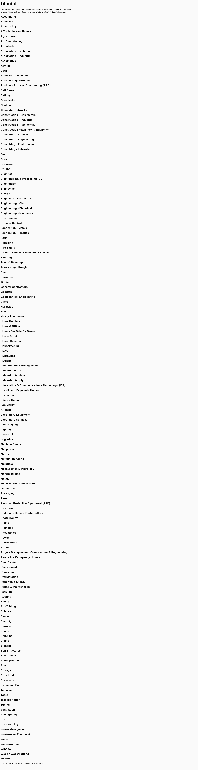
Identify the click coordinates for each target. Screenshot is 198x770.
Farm (4, 237)
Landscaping (9, 424)
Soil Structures (11, 650)
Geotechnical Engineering (18, 296)
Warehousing (9, 724)
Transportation (10, 699)
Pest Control (9, 508)
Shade (5, 631)
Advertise (26, 763)
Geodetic (7, 291)
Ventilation (8, 709)
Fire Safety (8, 247)
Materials (7, 463)
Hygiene (6, 360)
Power (5, 537)
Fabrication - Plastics (15, 232)
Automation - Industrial (16, 56)
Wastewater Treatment (15, 734)
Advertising (8, 26)
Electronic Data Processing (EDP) (23, 178)
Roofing (6, 596)
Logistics (7, 439)
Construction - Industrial (17, 119)
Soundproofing (11, 660)
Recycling (7, 572)
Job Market (8, 405)
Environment (9, 218)
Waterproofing (10, 744)
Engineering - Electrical (16, 208)
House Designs (11, 341)
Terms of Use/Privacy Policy (11, 763)
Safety (5, 601)
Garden (5, 282)
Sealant (6, 616)
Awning (6, 65)
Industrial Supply (12, 380)
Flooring (6, 257)
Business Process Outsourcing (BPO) (26, 85)
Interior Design (11, 400)
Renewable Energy (13, 581)
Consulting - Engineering (17, 139)
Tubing (5, 704)
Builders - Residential (15, 75)
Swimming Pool (11, 685)
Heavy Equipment (12, 316)
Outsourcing (9, 488)
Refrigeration (9, 577)
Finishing (7, 242)
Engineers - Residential (16, 198)
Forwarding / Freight (14, 267)
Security (6, 621)
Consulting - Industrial (15, 149)
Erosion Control (11, 223)
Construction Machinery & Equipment (26, 129)
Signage (6, 645)
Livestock (7, 434)
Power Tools (9, 542)
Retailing (7, 591)
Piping (5, 522)
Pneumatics (8, 532)
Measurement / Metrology (17, 468)
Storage (6, 670)
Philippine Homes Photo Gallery (22, 513)
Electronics (8, 183)
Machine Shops (11, 444)
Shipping (7, 636)
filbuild (9, 3)
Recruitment (9, 567)
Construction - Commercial (18, 115)
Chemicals (8, 100)
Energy (5, 193)
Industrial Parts (11, 370)
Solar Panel (8, 655)
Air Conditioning (12, 41)
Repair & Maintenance (15, 586)
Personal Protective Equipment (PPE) (25, 503)
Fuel (3, 272)
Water (4, 739)
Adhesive (7, 21)
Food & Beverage (12, 262)
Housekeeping (10, 346)
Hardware (7, 306)
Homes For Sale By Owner (18, 331)
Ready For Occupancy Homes (20, 557)
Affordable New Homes (16, 31)
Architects (7, 46)
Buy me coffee (37, 763)
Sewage (6, 626)
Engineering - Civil (13, 203)
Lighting (6, 429)
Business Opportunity (15, 80)
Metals (5, 478)
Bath (4, 70)
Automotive (8, 60)
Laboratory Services (14, 419)
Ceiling (5, 95)
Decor (5, 154)
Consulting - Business (15, 134)
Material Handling (12, 459)
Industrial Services (13, 375)
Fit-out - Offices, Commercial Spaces (25, 252)
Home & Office (10, 326)
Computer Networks (14, 110)
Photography (9, 518)
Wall (3, 719)
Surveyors (7, 680)
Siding (5, 640)
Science (6, 611)
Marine (5, 454)
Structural (7, 675)
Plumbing (7, 527)
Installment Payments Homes (20, 390)
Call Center (8, 90)
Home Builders (10, 321)
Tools (4, 695)
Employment (9, 188)
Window (6, 749)
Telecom (6, 690)
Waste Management (13, 729)
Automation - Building (15, 51)
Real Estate (8, 562)
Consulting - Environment (18, 144)
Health (5, 311)
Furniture (7, 277)
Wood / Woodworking (15, 753)
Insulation (7, 395)
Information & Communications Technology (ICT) (33, 385)
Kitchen (6, 409)
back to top (5, 759)
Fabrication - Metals (14, 228)
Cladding (7, 105)
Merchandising (10, 473)
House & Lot (9, 336)
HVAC (4, 350)
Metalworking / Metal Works (19, 483)
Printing (6, 547)
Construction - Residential (18, 124)
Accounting (8, 16)
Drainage (7, 164)
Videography (9, 714)
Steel (4, 665)
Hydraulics (8, 355)
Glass (4, 301)
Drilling (5, 169)
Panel (4, 498)
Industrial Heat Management (19, 365)
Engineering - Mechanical (17, 213)
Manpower (7, 449)
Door (4, 159)
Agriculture (8, 36)
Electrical (7, 173)
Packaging (8, 493)
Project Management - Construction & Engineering (34, 552)
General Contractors (14, 287)
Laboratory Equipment (15, 414)
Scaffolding (8, 606)
